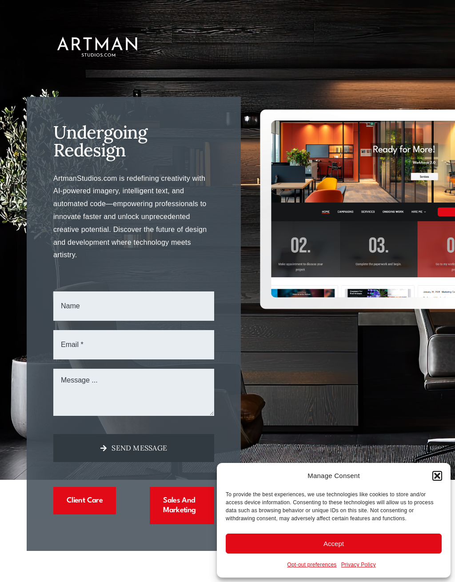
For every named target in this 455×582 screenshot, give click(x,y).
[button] (437, 475)
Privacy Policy (358, 565)
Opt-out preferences (311, 565)
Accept (333, 543)
